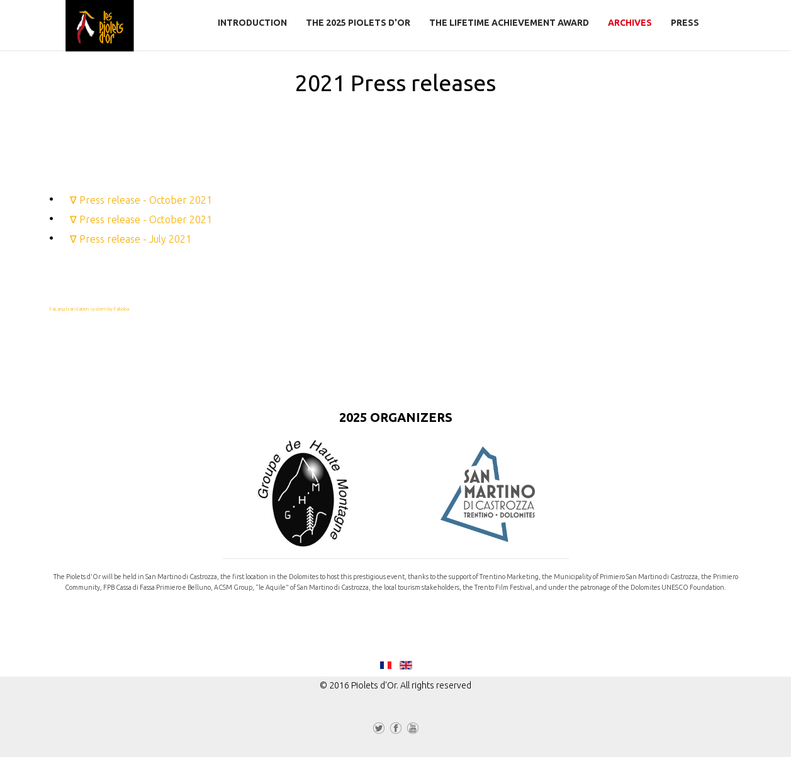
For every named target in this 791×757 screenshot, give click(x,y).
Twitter (378, 730)
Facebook (395, 730)
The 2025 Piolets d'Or (358, 23)
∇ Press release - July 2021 (130, 239)
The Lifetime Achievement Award (509, 23)
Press (685, 23)
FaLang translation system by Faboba (89, 309)
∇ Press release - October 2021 (141, 200)
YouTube (412, 730)
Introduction (252, 23)
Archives (630, 23)
